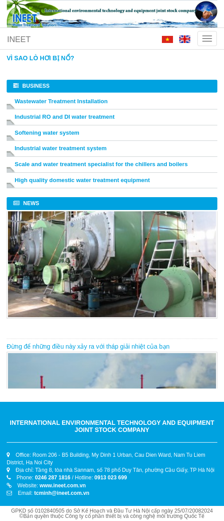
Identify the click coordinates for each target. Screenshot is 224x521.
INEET (19, 39)
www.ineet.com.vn (62, 485)
